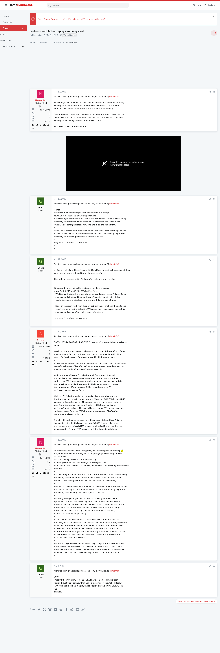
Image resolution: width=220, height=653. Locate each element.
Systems (180, 445)
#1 (165, 92)
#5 (165, 440)
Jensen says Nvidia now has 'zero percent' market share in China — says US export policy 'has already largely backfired (197, 262)
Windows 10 (182, 415)
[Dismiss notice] (213, 17)
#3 (165, 259)
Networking (182, 391)
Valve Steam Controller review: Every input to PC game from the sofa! (77, 19)
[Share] (161, 91)
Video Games (75, 35)
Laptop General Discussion (188, 336)
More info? (119, 96)
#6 (165, 566)
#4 (165, 332)
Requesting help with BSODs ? (196, 409)
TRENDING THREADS (181, 182)
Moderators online (182, 453)
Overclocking (182, 362)
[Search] (83, 5)
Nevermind (42, 35)
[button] (6, 5)
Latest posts (178, 343)
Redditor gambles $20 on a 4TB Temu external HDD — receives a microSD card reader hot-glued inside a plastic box (196, 283)
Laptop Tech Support (186, 377)
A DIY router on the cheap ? (195, 398)
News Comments (184, 208)
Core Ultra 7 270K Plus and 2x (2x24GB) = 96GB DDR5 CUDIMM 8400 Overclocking (196, 353)
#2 (165, 199)
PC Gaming (182, 226)
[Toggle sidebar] (214, 33)
